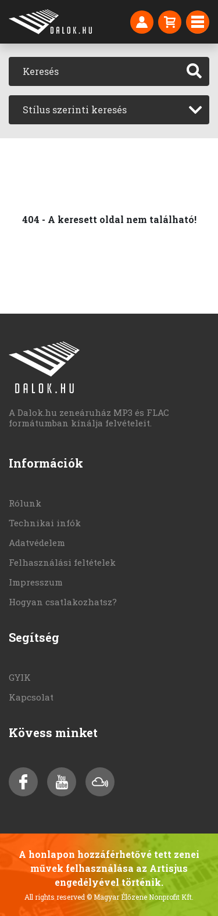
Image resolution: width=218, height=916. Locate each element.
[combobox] (109, 109)
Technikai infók (45, 523)
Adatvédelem (37, 542)
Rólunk (25, 503)
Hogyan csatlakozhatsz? (63, 602)
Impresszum (36, 582)
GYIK (20, 677)
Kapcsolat (31, 697)
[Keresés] (94, 71)
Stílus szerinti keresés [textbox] (75, 109)
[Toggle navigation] (197, 22)
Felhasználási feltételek (62, 562)
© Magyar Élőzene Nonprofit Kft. (140, 896)
